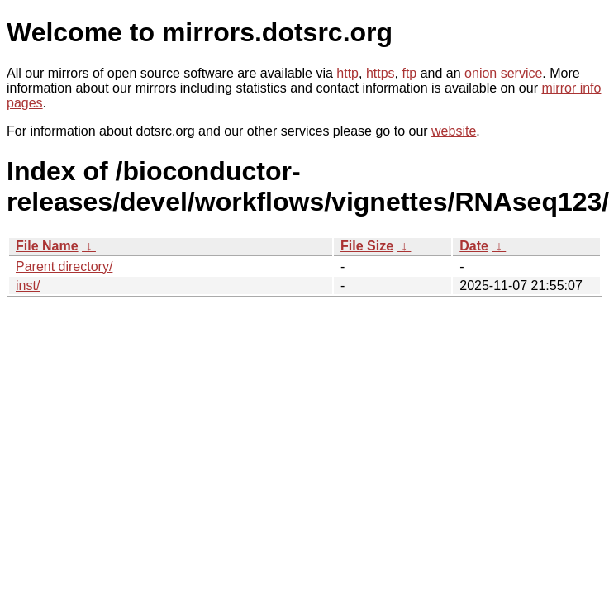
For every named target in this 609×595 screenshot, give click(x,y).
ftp (409, 73)
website (453, 131)
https (380, 73)
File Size (366, 246)
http (347, 73)
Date (473, 246)
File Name (47, 246)
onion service (503, 73)
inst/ (28, 285)
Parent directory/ (64, 266)
